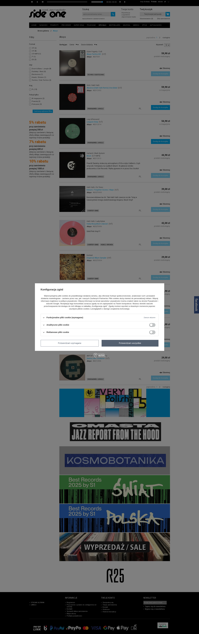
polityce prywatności (68, 301)
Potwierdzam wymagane (69, 343)
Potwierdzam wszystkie (130, 343)
